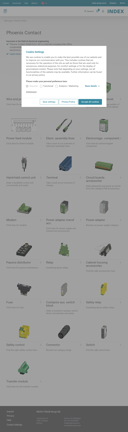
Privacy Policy (68, 102)
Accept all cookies (90, 102)
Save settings (49, 102)
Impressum (31, 92)
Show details (92, 86)
